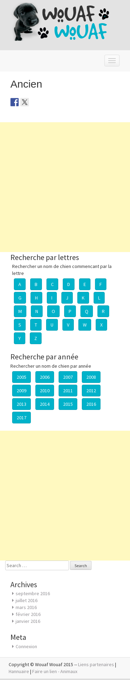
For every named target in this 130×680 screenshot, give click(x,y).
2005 (21, 377)
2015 (68, 404)
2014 (45, 404)
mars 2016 (26, 607)
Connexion (26, 646)
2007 (68, 377)
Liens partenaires (96, 664)
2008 (91, 377)
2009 (21, 390)
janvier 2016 (28, 621)
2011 (68, 390)
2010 (45, 390)
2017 (21, 417)
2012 (91, 390)
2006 (45, 377)
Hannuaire (19, 671)
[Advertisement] (65, 187)
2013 (21, 404)
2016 (91, 404)
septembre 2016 (33, 593)
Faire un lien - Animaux (54, 671)
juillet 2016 (26, 600)
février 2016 (28, 614)
